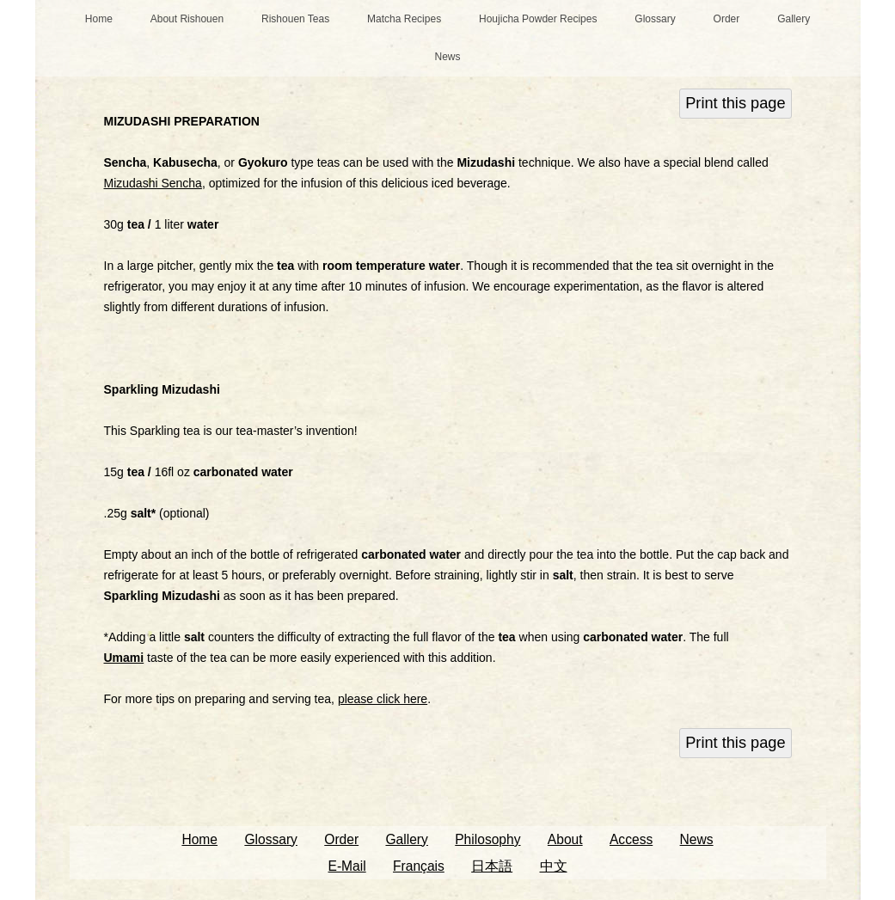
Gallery (793, 19)
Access (631, 839)
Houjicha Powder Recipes (538, 19)
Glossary (654, 19)
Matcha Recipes (404, 19)
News (447, 57)
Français (418, 866)
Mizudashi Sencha (153, 183)
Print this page (735, 103)
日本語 (491, 866)
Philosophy (487, 839)
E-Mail (346, 866)
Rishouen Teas (295, 19)
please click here (382, 699)
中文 (553, 866)
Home (99, 19)
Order (727, 19)
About (565, 839)
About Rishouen (187, 19)
